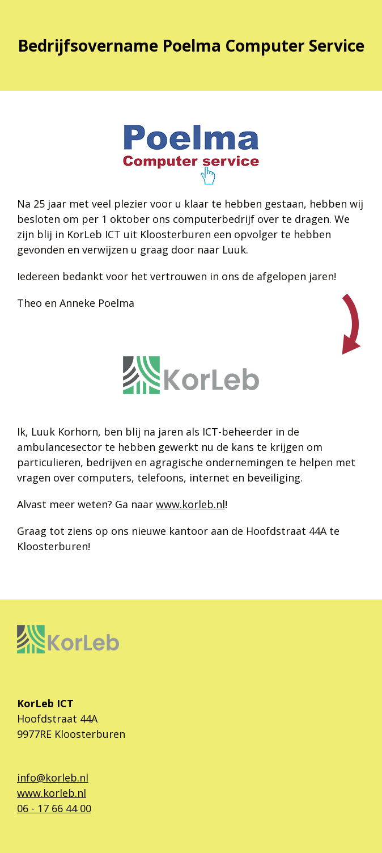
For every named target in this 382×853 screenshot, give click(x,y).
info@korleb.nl (52, 777)
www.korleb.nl (190, 504)
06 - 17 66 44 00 (54, 808)
